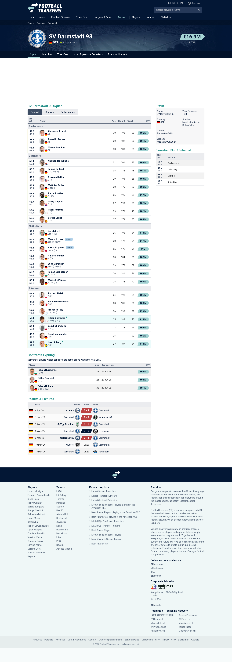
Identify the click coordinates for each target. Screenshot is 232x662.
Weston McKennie (37, 552)
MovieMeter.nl (158, 623)
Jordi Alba (33, 522)
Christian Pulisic (35, 541)
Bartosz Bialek (55, 293)
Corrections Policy (151, 639)
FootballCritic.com (188, 615)
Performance (68, 112)
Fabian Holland (56, 169)
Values (150, 17)
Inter (58, 537)
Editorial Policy (132, 639)
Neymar (32, 556)
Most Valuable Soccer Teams (106, 539)
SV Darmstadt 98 (70, 36)
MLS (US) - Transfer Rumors (105, 526)
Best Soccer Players (101, 530)
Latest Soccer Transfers (103, 491)
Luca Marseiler (56, 264)
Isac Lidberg (54, 342)
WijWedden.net (158, 627)
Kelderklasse (185, 627)
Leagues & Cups (102, 17)
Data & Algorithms (77, 639)
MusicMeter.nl (186, 623)
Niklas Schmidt (56, 256)
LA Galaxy (61, 495)
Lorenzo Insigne (36, 491)
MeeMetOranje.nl (187, 630)
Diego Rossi (33, 499)
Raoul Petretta (55, 210)
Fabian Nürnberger (58, 272)
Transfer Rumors (117, 54)
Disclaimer (183, 639)
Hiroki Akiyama (56, 247)
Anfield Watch (158, 630)
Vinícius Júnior (35, 537)
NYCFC (59, 510)
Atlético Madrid (64, 548)
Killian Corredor (56, 318)
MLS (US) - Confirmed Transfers (107, 521)
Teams (121, 17)
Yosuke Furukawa (57, 326)
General (35, 112)
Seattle (60, 506)
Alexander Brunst (57, 131)
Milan (59, 526)
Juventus (61, 522)
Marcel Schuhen (56, 147)
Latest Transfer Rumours (104, 496)
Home (30, 17)
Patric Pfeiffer (55, 193)
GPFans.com (185, 619)
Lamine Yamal (35, 545)
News (42, 17)
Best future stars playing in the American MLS (114, 517)
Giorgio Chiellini (35, 510)
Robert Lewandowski (38, 526)
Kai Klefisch (54, 231)
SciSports (155, 523)
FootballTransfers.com (162, 615)
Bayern (60, 545)
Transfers (81, 17)
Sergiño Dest (34, 548)
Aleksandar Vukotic (58, 161)
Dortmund (61, 518)
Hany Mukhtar (35, 503)
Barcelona (61, 533)
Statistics (166, 17)
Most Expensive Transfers (88, 54)
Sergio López (55, 218)
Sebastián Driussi (36, 514)
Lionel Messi (34, 518)
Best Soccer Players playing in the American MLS (116, 512)
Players (136, 17)
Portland (60, 503)
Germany (41, 23)
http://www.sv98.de (167, 142)
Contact (92, 639)
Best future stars (100, 543)
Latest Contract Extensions (105, 500)
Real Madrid (62, 529)
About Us (37, 639)
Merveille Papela (57, 280)
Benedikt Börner (56, 139)
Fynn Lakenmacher (58, 334)
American (194, 3)
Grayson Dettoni (56, 177)
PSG (58, 541)
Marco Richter (55, 239)
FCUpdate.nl (157, 619)
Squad (33, 54)
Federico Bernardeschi (39, 495)
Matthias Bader (56, 185)
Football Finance (60, 17)
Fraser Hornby (55, 310)
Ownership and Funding (110, 639)
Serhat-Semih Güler (58, 301)
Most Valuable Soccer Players (106, 534)
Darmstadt (52, 23)
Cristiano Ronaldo (36, 533)
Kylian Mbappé (35, 529)
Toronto (60, 499)
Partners (48, 639)
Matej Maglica (55, 201)
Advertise (60, 639)
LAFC (59, 491)
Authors (195, 639)
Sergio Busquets (36, 506)
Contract (49, 112)
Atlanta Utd (62, 514)
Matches (47, 54)
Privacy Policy (169, 639)
